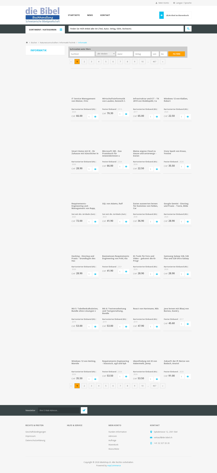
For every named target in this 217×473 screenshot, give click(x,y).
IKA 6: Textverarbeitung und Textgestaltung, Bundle (114, 311)
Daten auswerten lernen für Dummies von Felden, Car (145, 206)
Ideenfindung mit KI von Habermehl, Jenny (145, 362)
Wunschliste (113, 449)
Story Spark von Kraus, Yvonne (175, 152)
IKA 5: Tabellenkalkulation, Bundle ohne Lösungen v (85, 309)
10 (142, 61)
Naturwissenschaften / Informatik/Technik (57, 42)
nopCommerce (114, 465)
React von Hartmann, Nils (146, 308)
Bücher (34, 42)
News (90, 15)
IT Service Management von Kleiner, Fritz (83, 99)
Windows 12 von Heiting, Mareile (84, 362)
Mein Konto (163, 3)
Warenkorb (113, 444)
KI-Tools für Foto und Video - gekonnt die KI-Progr (144, 258)
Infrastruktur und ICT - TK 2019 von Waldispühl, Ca (146, 99)
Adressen (112, 436)
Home (26, 42)
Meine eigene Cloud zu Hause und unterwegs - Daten (145, 153)
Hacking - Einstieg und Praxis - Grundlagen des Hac (83, 258)
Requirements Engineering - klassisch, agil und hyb (115, 362)
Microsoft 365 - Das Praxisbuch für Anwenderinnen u (112, 153)
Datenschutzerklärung (35, 440)
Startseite (74, 15)
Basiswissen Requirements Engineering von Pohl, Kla (115, 257)
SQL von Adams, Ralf (112, 203)
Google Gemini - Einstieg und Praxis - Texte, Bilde (176, 204)
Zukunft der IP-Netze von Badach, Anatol (176, 362)
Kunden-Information (117, 431)
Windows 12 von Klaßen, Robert (176, 99)
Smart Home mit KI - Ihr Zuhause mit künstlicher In (85, 152)
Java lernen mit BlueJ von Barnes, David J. (176, 309)
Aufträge (112, 440)
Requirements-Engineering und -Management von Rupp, (83, 206)
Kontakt (105, 15)
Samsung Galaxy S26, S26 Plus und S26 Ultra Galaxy (176, 257)
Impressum (30, 436)
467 (154, 61)
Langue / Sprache (184, 3)
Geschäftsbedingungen (35, 431)
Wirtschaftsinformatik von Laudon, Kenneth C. (114, 99)
